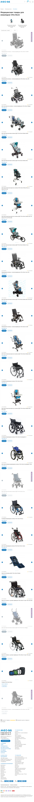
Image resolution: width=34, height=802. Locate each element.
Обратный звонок (5, 740)
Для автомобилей (4, 778)
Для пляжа (16, 739)
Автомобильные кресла (19, 756)
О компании (3, 743)
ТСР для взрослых (19, 730)
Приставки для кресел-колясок (20, 738)
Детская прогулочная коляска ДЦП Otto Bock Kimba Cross (15, 245)
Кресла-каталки (17, 740)
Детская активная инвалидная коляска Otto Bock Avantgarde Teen (17, 464)
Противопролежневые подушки (20, 744)
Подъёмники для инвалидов (7, 763)
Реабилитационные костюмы (20, 769)
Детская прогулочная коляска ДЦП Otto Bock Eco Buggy (15, 627)
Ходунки (16, 764)
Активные (16, 731)
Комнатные (3, 768)
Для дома (2, 773)
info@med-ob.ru (6, 738)
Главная (2, 9)
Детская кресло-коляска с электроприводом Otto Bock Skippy (16, 106)
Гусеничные (3, 767)
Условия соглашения (13, 784)
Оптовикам (3, 750)
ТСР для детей (18, 755)
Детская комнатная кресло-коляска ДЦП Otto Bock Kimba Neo (16, 353)
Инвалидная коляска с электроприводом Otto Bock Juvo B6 (15, 709)
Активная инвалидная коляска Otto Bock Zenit (12, 381)
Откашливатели (3, 761)
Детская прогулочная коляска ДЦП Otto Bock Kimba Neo (15, 160)
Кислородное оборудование (6, 760)
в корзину (4, 55)
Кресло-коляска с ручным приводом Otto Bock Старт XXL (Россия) (17, 600)
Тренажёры (17, 747)
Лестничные (3, 774)
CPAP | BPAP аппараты (4, 758)
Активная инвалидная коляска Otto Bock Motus (12, 518)
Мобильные (3, 775)
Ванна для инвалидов (18, 745)
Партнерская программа (6, 748)
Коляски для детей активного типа (21, 757)
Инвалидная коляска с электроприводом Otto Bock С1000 (15, 51)
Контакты (3, 752)
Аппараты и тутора (18, 771)
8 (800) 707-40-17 (6, 734)
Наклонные (2, 766)
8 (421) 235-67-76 (6, 732)
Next (31, 40)
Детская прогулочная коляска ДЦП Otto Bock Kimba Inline (15, 133)
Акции (2, 744)
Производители (8, 9)
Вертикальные (3, 765)
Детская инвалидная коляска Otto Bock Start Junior (13, 546)
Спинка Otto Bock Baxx (7, 682)
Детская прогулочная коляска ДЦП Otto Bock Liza (13, 491)
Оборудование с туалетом (19, 737)
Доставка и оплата (5, 747)
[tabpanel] (17, 40)
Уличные (2, 776)
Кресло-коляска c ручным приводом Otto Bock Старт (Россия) (16, 654)
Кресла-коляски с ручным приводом (21, 732)
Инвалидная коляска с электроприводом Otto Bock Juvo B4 (15, 272)
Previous (2, 40)
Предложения (3, 751)
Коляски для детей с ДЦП (19, 762)
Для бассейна (3, 769)
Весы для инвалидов (18, 746)
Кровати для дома (18, 743)
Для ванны (2, 770)
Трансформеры (3, 777)
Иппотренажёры (18, 770)
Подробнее (10, 55)
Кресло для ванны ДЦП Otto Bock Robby (11, 573)
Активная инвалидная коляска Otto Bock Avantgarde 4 (14, 437)
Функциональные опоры (19, 763)
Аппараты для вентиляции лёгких (6, 759)
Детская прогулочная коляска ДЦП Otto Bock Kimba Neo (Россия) (17, 299)
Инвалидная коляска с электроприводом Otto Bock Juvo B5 (15, 78)
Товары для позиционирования (20, 768)
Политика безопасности (5, 784)
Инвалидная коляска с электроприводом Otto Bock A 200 (15, 326)
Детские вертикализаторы (19, 759)
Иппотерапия (17, 748)
